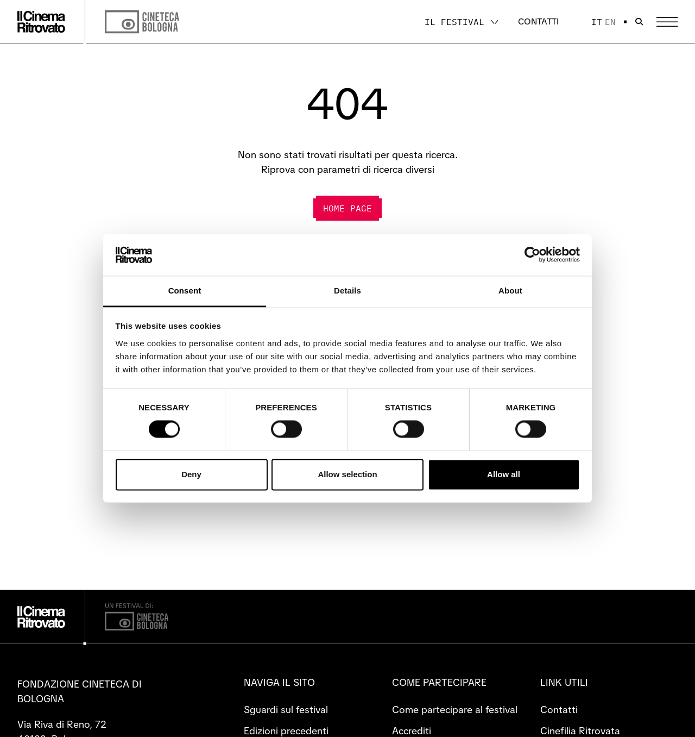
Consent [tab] (184, 290)
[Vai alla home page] (41, 22)
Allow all (503, 474)
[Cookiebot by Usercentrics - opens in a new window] (532, 255)
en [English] (610, 21)
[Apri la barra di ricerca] (639, 22)
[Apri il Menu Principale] (667, 22)
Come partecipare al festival (454, 709)
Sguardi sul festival (286, 709)
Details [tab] (347, 290)
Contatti (538, 21)
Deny (191, 474)
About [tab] (510, 290)
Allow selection (347, 474)
